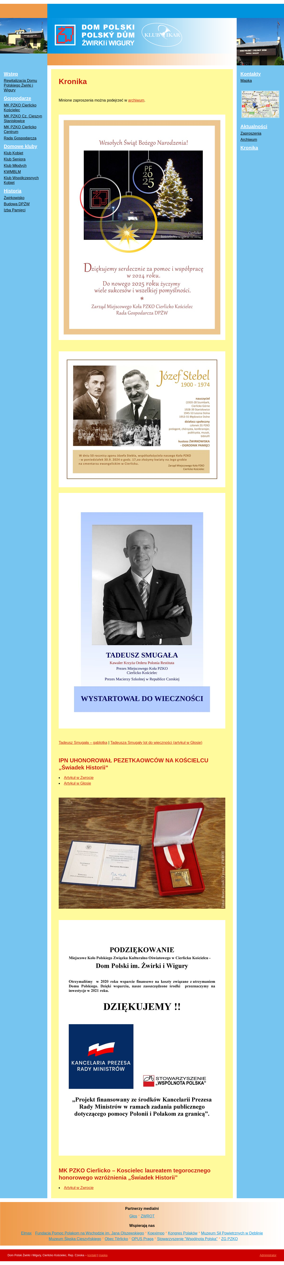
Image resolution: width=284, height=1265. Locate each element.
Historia (12, 190)
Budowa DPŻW (17, 204)
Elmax (26, 1233)
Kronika (249, 147)
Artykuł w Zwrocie (78, 778)
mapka (103, 1255)
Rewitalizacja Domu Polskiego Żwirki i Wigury (20, 85)
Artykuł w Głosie (77, 783)
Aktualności (253, 126)
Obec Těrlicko (116, 1239)
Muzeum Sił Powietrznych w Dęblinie (232, 1233)
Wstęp (11, 73)
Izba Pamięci (15, 210)
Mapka (246, 81)
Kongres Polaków (183, 1233)
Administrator (268, 1255)
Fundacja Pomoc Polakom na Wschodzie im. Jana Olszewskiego (89, 1233)
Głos (133, 1216)
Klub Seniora (15, 159)
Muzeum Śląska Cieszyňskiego (75, 1239)
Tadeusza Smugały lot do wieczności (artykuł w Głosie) (156, 743)
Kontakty (250, 73)
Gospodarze (17, 98)
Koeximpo (156, 1233)
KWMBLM (12, 172)
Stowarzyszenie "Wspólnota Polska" (187, 1239)
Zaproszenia (250, 133)
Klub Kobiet (13, 153)
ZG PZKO (229, 1239)
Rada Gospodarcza (20, 138)
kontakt (92, 1255)
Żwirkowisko (14, 198)
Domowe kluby (20, 146)
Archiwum (248, 140)
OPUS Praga (142, 1239)
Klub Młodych (15, 166)
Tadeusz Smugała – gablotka (83, 743)
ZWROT (148, 1216)
